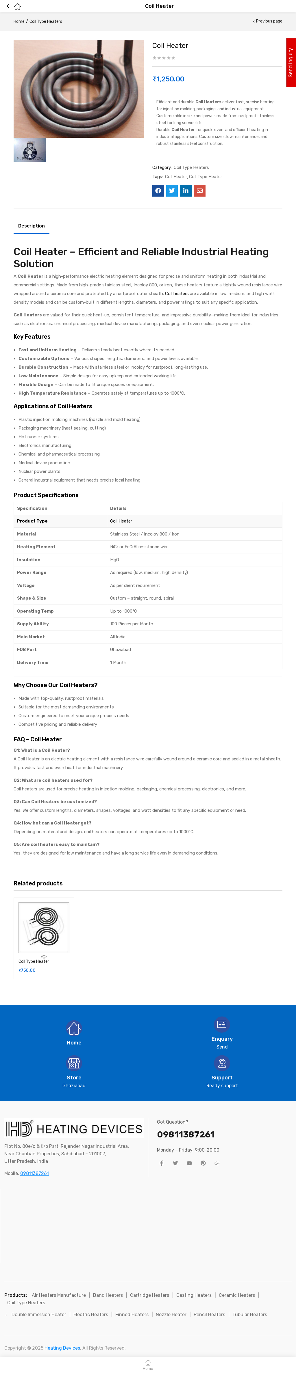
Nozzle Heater (171, 1314)
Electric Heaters (90, 1314)
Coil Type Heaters (45, 21)
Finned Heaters (132, 1314)
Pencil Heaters (209, 1314)
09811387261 (34, 1173)
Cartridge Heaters (149, 1295)
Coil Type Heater (205, 176)
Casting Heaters (194, 1295)
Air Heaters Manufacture (59, 1295)
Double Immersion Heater (39, 1314)
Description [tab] (31, 226)
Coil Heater (176, 176)
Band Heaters (108, 1295)
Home (19, 21)
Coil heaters (177, 293)
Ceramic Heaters (237, 1295)
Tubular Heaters (249, 1314)
